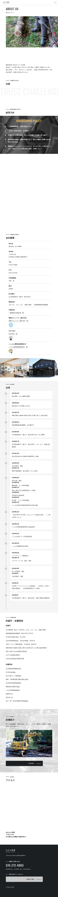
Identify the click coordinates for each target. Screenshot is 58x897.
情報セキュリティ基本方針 (17, 321)
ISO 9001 (12, 334)
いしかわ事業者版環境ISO (17, 347)
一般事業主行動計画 (15, 312)
